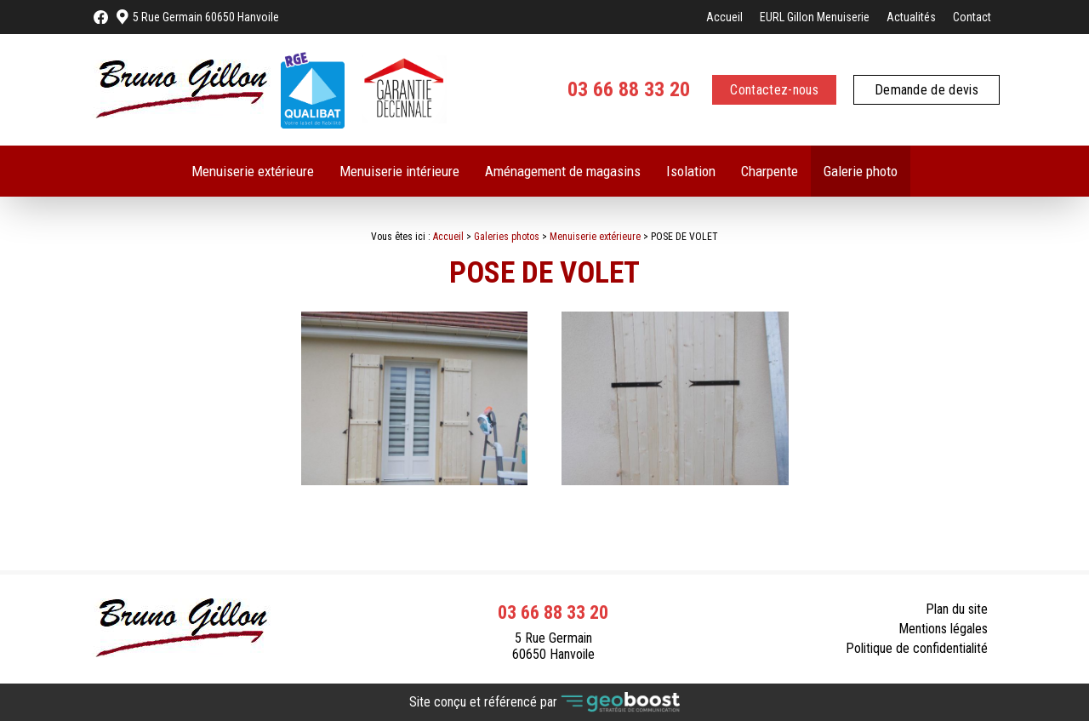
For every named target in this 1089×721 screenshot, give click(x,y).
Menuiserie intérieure (399, 171)
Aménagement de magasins (563, 171)
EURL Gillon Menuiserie (814, 17)
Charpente (769, 171)
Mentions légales (943, 629)
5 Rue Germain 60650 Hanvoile (206, 17)
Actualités (911, 17)
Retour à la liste (936, 530)
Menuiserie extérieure (252, 171)
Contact (972, 17)
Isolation (691, 171)
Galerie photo (861, 171)
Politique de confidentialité (917, 648)
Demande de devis (926, 90)
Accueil (724, 17)
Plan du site (957, 609)
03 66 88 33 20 (628, 89)
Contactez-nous (774, 90)
